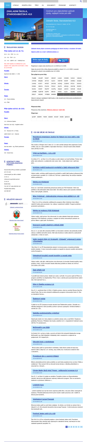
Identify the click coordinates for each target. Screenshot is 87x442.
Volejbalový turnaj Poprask (43, 399)
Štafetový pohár (39, 299)
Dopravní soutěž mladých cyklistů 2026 (48, 225)
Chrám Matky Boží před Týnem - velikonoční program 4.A (55, 370)
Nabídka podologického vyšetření (46, 313)
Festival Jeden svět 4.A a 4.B (44, 413)
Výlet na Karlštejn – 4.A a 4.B (44, 153)
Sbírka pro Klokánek (41, 182)
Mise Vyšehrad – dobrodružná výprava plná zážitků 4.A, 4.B (56, 196)
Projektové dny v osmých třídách (46, 356)
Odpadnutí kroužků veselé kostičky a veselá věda (52, 255)
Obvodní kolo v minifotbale (43, 342)
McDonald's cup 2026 (41, 327)
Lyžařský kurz (38, 385)
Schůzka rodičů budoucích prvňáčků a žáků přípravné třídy (56, 167)
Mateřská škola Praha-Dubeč (16, 233)
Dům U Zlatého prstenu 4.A (43, 284)
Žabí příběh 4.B (39, 270)
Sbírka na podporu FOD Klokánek (46, 210)
